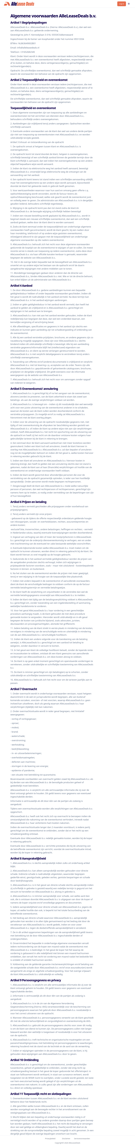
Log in (121, 4)
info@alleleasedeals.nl (28, 47)
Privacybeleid (50, 1138)
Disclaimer (66, 1138)
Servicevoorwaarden (82, 1138)
